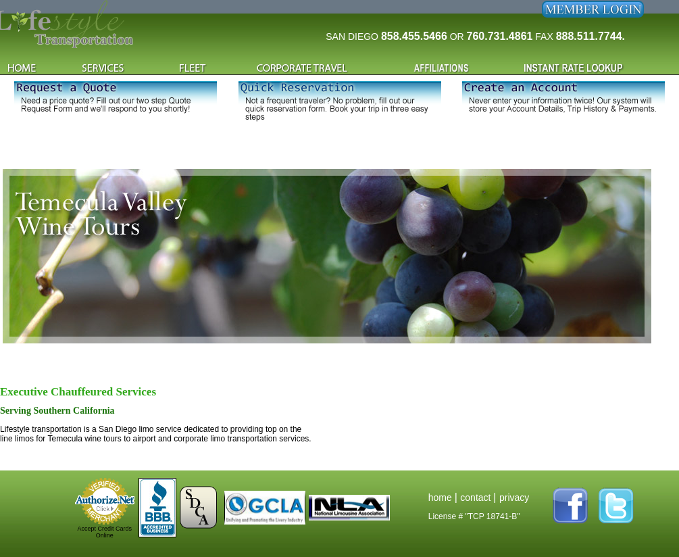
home (441, 497)
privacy (514, 497)
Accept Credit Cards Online (104, 532)
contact (476, 497)
